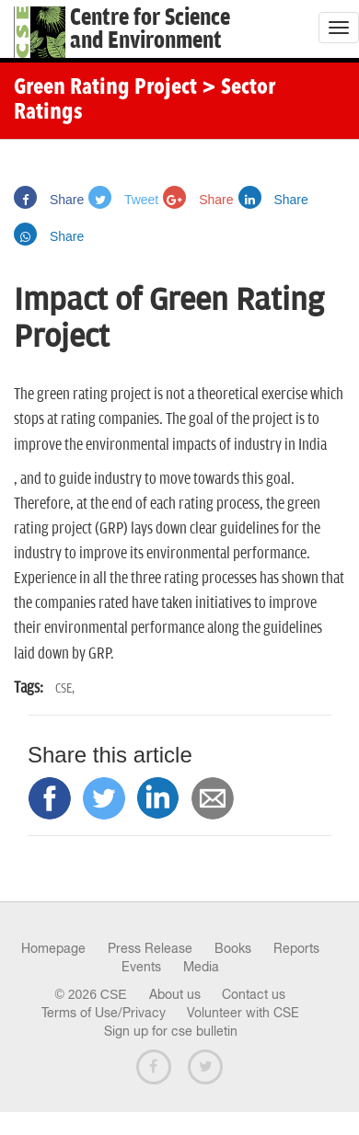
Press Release (150, 948)
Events (141, 966)
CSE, (65, 688)
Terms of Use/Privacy (103, 1012)
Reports (296, 948)
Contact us (253, 994)
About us (175, 994)
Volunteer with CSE (243, 1012)
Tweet (123, 199)
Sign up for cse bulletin (170, 1031)
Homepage (53, 948)
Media (201, 966)
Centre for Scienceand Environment (150, 29)
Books (232, 948)
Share (49, 199)
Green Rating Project (105, 88)
